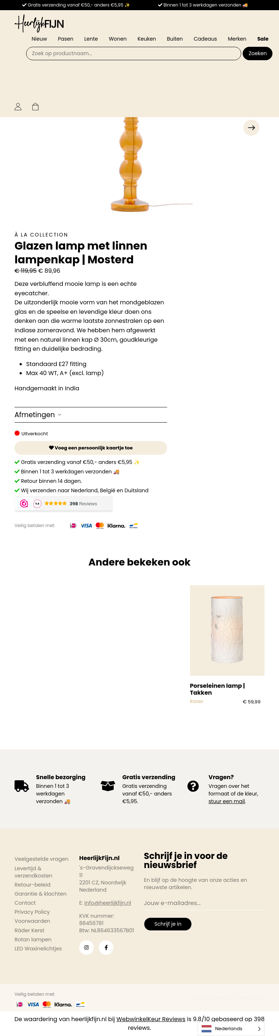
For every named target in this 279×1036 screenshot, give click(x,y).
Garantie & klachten (40, 893)
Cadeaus (205, 38)
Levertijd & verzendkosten (33, 872)
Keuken (147, 38)
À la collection (41, 234)
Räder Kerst (29, 930)
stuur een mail (227, 801)
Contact (25, 902)
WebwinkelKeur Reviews (151, 1019)
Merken (237, 38)
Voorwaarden (32, 921)
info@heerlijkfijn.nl (107, 902)
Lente (91, 38)
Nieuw (39, 38)
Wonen (117, 38)
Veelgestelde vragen (42, 859)
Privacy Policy (32, 912)
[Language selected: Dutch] (231, 1029)
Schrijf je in (167, 924)
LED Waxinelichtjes (38, 948)
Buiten (175, 38)
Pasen (65, 38)
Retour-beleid (32, 884)
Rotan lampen (33, 939)
